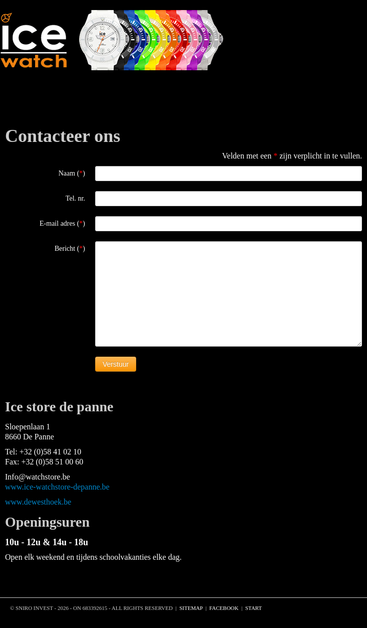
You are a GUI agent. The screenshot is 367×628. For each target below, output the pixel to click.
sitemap (191, 608)
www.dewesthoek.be (38, 502)
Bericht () (70, 248)
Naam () (72, 173)
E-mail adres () (62, 223)
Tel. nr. (75, 198)
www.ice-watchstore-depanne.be (57, 487)
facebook (223, 608)
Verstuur (116, 364)
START (253, 608)
